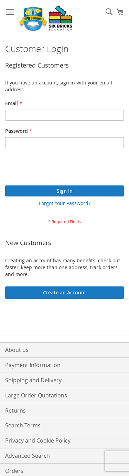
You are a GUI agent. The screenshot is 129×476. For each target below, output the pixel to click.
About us (17, 350)
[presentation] (57, 168)
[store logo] (46, 18)
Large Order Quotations (36, 395)
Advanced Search (27, 455)
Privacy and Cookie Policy (38, 440)
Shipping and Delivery (33, 380)
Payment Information (33, 365)
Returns (15, 410)
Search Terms (23, 425)
